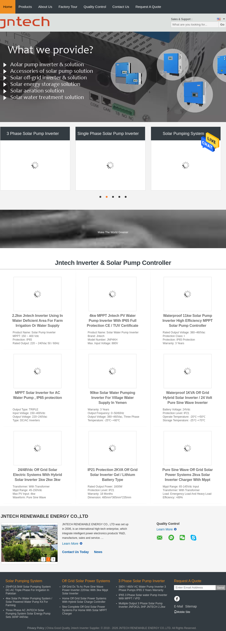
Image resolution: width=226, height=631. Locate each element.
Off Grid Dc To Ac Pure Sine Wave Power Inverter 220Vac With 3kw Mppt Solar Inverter (85, 590)
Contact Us (120, 7)
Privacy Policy (35, 628)
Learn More (72, 543)
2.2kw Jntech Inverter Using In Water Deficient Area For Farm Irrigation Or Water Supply (37, 320)
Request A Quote (148, 7)
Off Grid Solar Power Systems (86, 581)
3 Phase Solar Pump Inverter (33, 133)
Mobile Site (182, 612)
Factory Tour (68, 7)
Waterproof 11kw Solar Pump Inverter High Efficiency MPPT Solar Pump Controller (187, 320)
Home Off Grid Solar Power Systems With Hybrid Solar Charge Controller (84, 600)
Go (222, 24)
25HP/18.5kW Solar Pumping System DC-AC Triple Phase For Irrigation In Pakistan (28, 590)
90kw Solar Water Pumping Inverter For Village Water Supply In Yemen (112, 398)
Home (7, 7)
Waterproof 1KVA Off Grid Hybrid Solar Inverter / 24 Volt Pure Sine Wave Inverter (187, 398)
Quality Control (95, 7)
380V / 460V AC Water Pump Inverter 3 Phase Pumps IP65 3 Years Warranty (142, 588)
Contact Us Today (75, 552)
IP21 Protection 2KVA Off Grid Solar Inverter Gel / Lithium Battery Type (113, 475)
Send (220, 587)
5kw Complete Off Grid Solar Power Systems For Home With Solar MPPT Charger (84, 610)
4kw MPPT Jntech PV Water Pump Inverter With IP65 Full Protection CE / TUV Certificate (112, 320)
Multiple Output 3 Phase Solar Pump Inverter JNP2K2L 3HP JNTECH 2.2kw (142, 605)
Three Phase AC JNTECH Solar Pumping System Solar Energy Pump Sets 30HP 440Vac (28, 614)
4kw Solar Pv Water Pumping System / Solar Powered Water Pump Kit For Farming (29, 602)
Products (25, 7)
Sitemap (191, 606)
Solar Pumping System (183, 133)
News (98, 552)
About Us (45, 7)
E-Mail (178, 606)
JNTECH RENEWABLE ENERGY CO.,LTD (44, 516)
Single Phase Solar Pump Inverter (108, 133)
